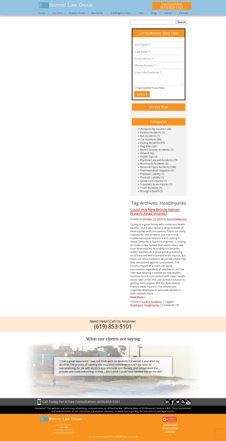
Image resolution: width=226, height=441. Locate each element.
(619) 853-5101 (172, 7)
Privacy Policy (157, 87)
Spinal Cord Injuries (151, 181)
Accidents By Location (153, 129)
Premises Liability (150, 174)
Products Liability (150, 177)
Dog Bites (146, 146)
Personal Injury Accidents (155, 167)
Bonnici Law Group (66, 5)
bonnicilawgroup (177, 219)
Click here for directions (63, 432)
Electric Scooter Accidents (155, 149)
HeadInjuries (151, 305)
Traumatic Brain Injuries (154, 184)
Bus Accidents (148, 136)
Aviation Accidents (150, 132)
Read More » (137, 297)
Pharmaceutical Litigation (155, 170)
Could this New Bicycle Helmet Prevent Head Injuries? (155, 211)
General (144, 153)
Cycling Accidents (150, 143)
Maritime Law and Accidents (156, 160)
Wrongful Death (149, 191)
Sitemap (170, 431)
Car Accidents (148, 139)
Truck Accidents (149, 187)
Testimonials (170, 424)
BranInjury (136, 305)
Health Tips (147, 156)
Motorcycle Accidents (152, 163)
